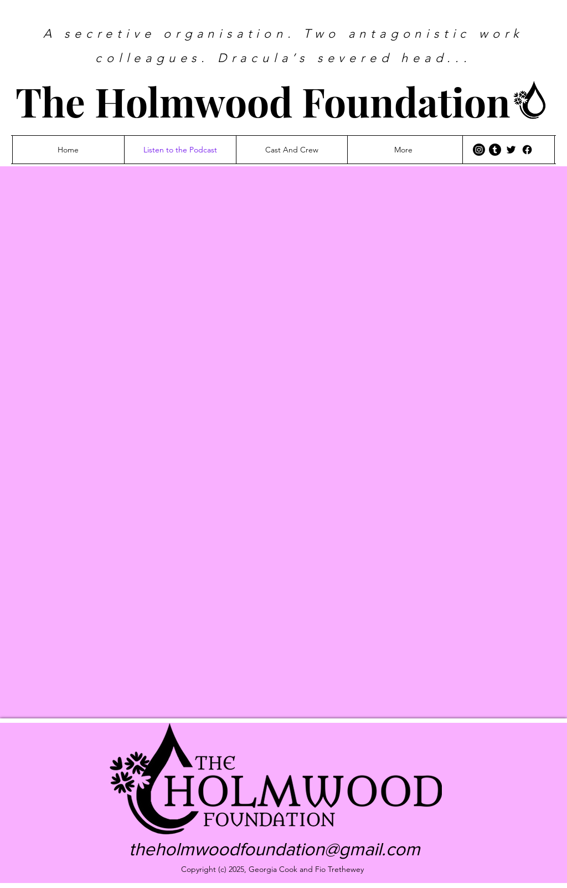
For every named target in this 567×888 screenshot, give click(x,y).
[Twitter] (511, 150)
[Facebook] (527, 150)
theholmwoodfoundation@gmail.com (274, 849)
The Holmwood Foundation (263, 101)
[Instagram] (479, 150)
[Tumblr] (495, 150)
